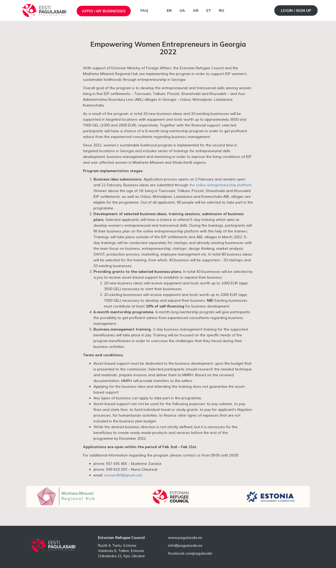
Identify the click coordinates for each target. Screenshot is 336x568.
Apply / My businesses (103, 11)
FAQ (144, 10)
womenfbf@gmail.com (123, 475)
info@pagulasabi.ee (185, 545)
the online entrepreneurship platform (220, 185)
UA (182, 10)
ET (208, 10)
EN (169, 10)
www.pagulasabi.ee (185, 537)
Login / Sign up (296, 10)
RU (221, 10)
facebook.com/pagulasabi (190, 553)
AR (195, 10)
